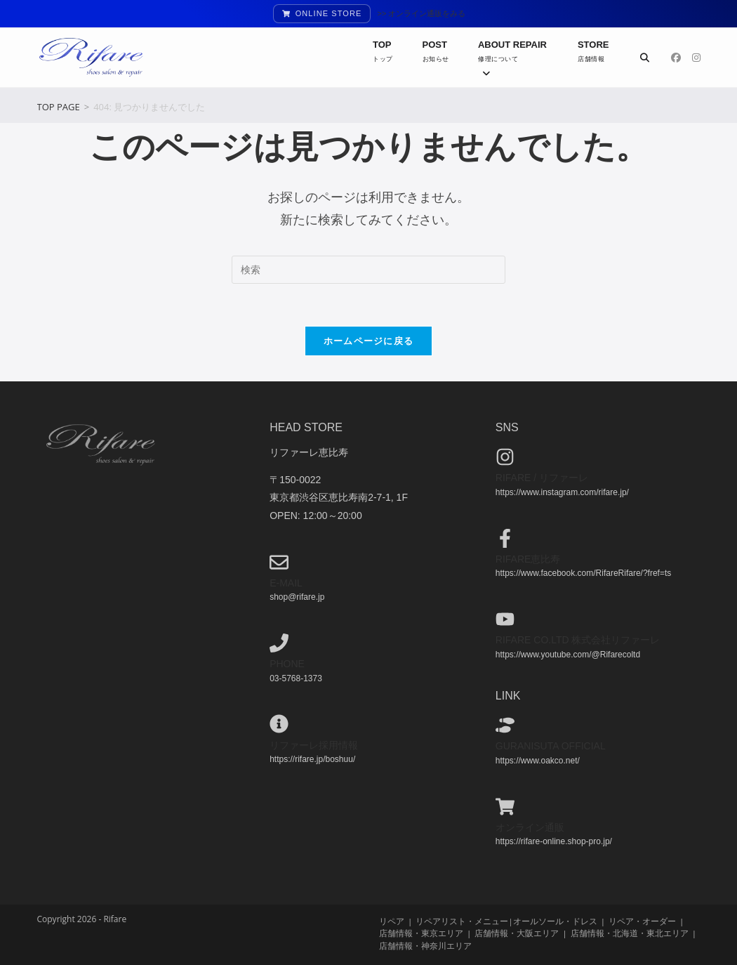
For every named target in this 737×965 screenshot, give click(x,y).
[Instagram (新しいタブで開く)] (696, 58)
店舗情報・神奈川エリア (425, 945)
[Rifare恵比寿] (505, 537)
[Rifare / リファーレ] (505, 456)
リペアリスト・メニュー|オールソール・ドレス (506, 921)
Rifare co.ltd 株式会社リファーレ (578, 639)
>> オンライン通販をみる (422, 13)
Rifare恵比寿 (528, 558)
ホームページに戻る (369, 340)
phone (287, 663)
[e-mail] (279, 561)
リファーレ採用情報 (314, 744)
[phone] (279, 643)
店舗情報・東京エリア (421, 933)
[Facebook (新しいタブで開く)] (675, 58)
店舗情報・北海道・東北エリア (630, 933)
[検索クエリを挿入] (368, 270)
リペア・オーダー (642, 921)
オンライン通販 (530, 826)
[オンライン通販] (505, 805)
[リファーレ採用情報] (279, 723)
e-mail (286, 582)
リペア (391, 921)
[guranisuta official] (505, 725)
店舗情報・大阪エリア (516, 933)
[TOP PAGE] (58, 106)
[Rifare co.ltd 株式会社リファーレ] (505, 618)
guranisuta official (551, 745)
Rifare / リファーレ (542, 477)
